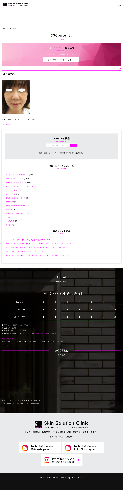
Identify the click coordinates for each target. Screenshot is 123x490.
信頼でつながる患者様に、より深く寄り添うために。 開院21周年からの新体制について (38, 255)
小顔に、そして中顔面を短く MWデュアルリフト (24, 251)
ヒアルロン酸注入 (12, 190)
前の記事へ (8, 124)
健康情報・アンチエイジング (16, 182)
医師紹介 (36, 432)
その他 (8, 225)
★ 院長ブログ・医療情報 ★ (17, 175)
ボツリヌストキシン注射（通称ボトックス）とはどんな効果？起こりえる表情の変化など (39, 244)
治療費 (85, 432)
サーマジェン (11, 194)
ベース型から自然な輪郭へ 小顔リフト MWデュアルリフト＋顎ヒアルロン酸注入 (37, 247)
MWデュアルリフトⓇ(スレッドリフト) (20, 186)
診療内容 (46, 432)
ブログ (93, 432)
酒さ (7, 217)
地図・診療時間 (73, 432)
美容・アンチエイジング (15, 178)
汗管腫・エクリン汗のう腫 (15, 198)
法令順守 (69, 437)
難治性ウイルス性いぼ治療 (15, 213)
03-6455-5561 (67, 293)
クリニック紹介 (58, 432)
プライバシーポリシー (57, 437)
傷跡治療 (9, 209)
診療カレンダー (42, 333)
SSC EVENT (10, 221)
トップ (27, 432)
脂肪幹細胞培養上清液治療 (15, 205)
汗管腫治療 (10, 202)
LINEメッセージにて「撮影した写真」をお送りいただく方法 (28, 240)
